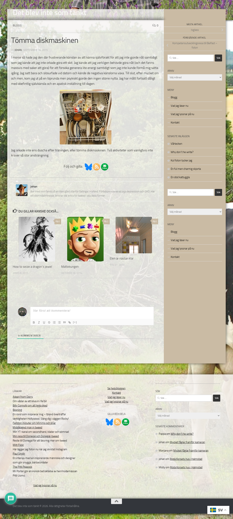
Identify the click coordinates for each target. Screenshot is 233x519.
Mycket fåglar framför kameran (187, 447)
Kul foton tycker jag (181, 166)
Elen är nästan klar (122, 264)
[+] (75, 327)
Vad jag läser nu (179, 111)
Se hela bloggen (116, 394)
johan (18, 55)
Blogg (17, 31)
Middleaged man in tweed (27, 433)
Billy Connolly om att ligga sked (30, 411)
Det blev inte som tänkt (49, 12)
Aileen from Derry (23, 402)
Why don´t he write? (182, 157)
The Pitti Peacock (22, 472)
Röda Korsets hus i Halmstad (186, 464)
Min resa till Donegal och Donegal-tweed (36, 441)
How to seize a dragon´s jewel (32, 272)
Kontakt (175, 128)
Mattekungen (70, 272)
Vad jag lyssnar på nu (182, 119)
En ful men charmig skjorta (186, 174)
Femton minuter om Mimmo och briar (34, 428)
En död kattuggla (180, 182)
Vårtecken (176, 149)
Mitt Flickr (18, 450)
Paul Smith (19, 459)
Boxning (17, 415)
